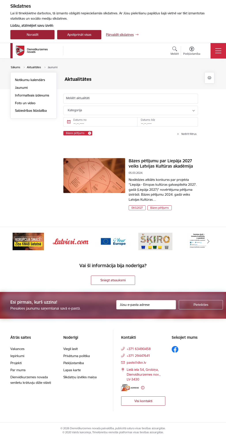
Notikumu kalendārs (30, 80)
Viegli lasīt (70, 349)
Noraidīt (32, 34)
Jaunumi (21, 87)
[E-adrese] (130, 387)
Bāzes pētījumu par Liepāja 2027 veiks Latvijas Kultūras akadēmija (161, 163)
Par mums (18, 370)
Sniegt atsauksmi (113, 280)
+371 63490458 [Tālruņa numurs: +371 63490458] (139, 349)
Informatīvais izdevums (32, 95)
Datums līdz (148, 119)
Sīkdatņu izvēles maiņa (80, 377)
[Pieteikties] (201, 304)
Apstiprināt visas (79, 34)
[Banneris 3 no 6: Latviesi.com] (113, 241)
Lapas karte (72, 370)
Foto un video (25, 103)
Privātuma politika (76, 356)
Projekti (16, 363)
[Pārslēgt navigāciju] (218, 51)
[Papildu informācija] (142, 387)
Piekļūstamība (73, 363)
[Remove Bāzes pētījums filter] (89, 133)
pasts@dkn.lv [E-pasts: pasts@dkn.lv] (136, 362)
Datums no (80, 119)
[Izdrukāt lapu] (209, 77)
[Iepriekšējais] (17, 241)
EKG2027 (137, 207)
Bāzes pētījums (159, 207)
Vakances (17, 349)
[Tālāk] (208, 241)
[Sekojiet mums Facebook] (175, 349)
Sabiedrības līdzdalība (31, 110)
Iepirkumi (17, 356)
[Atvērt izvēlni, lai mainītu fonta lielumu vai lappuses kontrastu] (191, 51)
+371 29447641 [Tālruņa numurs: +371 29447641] (138, 356)
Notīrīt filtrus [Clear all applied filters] (189, 134)
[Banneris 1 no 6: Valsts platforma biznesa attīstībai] (28, 241)
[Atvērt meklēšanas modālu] (174, 51)
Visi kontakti (143, 401)
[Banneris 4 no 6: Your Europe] (155, 241)
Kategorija (75, 110)
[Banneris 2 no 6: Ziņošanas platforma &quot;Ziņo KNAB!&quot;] (70, 241)
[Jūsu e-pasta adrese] (146, 304)
